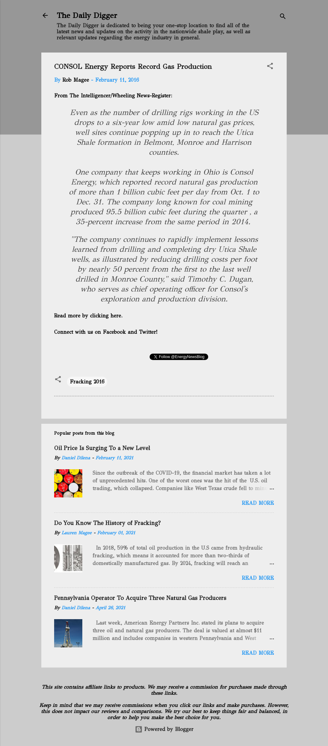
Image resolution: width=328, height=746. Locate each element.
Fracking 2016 (87, 382)
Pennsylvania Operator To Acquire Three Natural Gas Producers (140, 598)
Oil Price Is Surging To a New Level (102, 448)
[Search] (283, 17)
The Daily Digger (87, 15)
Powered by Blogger (164, 729)
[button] (270, 67)
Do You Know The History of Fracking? (107, 523)
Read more (258, 503)
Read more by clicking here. (88, 316)
